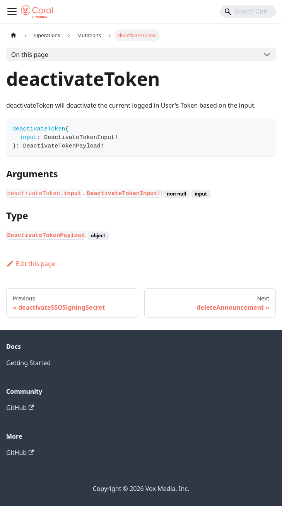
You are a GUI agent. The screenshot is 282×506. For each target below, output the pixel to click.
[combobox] (248, 11)
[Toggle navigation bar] (12, 11)
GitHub (20, 407)
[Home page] (13, 35)
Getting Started (28, 362)
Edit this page (30, 263)
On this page (29, 54)
